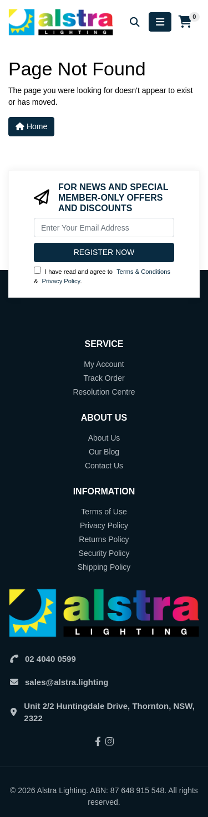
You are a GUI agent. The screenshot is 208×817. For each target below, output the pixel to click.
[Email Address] (104, 227)
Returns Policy (104, 539)
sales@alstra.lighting (67, 682)
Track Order (103, 378)
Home (31, 126)
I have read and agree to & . (102, 275)
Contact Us (104, 465)
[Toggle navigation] (160, 22)
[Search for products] (135, 22)
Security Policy (104, 553)
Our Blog (104, 451)
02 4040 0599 (50, 658)
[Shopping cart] (185, 22)
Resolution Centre (104, 391)
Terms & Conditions (143, 271)
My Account (104, 364)
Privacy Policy (61, 281)
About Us (104, 437)
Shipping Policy (104, 567)
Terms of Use (103, 511)
